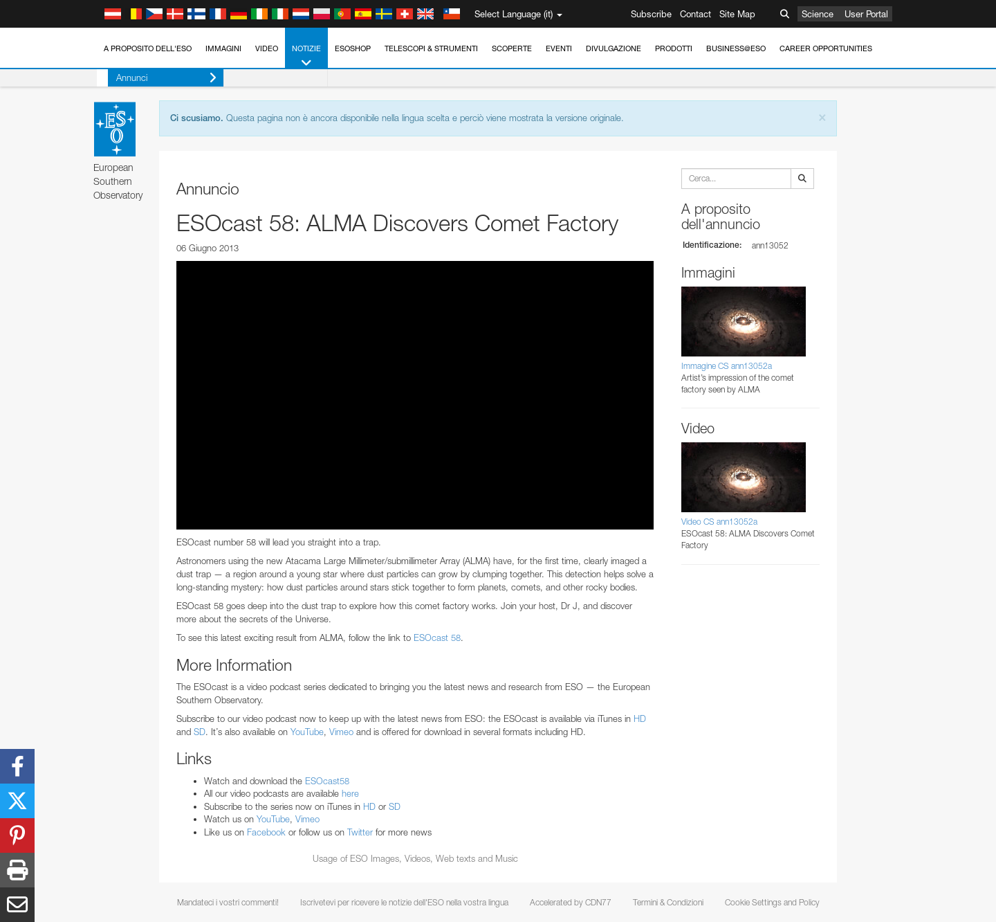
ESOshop (353, 48)
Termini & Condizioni (668, 902)
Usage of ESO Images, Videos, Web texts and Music (415, 858)
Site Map (737, 13)
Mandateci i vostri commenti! (228, 902)
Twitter (360, 832)
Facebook (266, 832)
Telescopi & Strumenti (431, 48)
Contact (695, 13)
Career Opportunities (826, 48)
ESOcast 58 (437, 637)
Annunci (155, 78)
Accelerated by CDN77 (570, 902)
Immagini (223, 48)
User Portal (866, 13)
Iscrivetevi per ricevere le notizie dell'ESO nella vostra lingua (404, 902)
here (350, 793)
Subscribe (651, 13)
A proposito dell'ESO (148, 48)
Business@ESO (736, 48)
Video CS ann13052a (719, 521)
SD (199, 731)
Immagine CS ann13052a (726, 366)
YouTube (307, 731)
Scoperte (512, 48)
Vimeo (341, 731)
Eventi (559, 48)
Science (817, 13)
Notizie (306, 56)
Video (266, 48)
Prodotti (673, 48)
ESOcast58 (327, 780)
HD (640, 718)
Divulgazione (613, 48)
